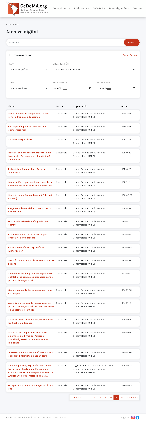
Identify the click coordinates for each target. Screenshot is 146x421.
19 (122, 397)
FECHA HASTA (103, 82)
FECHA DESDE (60, 82)
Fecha (124, 106)
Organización (80, 106)
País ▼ (59, 106)
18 (116, 397)
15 (100, 397)
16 (106, 397)
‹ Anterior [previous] (76, 397)
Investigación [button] (118, 8)
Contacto (138, 8)
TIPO (11, 82)
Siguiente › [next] (132, 397)
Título (11, 106)
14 (94, 397)
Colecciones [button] (60, 8)
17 (111, 397)
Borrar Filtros (130, 55)
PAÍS (11, 63)
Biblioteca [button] (80, 8)
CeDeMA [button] (98, 8)
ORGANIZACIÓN (61, 63)
